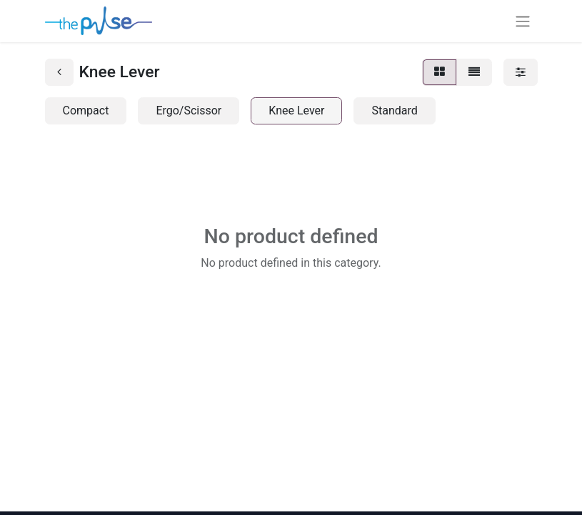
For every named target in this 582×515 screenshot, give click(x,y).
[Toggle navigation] (523, 21)
